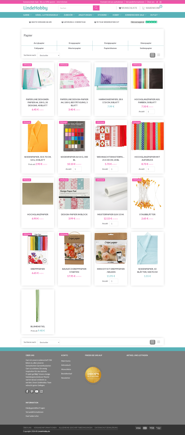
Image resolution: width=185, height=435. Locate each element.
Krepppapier (38, 269)
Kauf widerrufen (32, 416)
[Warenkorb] (152, 7)
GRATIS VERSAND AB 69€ (41, 22)
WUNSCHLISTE (128, 8)
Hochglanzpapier (37, 214)
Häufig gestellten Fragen (35, 408)
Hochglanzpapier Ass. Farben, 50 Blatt (147, 101)
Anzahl (142, 111)
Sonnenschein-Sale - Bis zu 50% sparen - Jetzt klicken (45, 2)
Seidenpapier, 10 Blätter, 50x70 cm (147, 270)
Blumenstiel (38, 326)
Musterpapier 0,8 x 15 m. (110, 214)
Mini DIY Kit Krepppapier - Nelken (111, 270)
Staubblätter (147, 214)
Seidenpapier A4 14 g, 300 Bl (74, 158)
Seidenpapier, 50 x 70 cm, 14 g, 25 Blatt (37, 158)
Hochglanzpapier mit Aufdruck (147, 158)
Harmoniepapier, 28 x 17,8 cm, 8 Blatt (111, 101)
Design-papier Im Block (74, 214)
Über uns (150, 2)
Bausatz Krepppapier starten (74, 270)
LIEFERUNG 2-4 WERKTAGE (75, 22)
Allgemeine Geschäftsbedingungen (75, 428)
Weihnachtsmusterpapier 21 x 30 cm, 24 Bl (111, 158)
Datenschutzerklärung (106, 428)
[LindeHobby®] (35, 7)
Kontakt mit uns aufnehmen (111, 2)
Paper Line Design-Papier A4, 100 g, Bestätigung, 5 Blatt (74, 102)
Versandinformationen (135, 2)
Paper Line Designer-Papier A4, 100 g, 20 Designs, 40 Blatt (37, 102)
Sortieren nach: (30, 55)
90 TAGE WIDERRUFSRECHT (108, 22)
